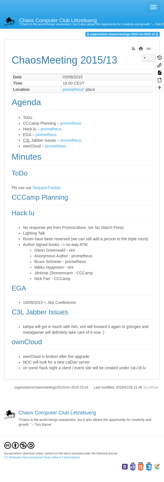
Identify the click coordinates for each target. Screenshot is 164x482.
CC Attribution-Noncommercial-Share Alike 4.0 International (42, 457)
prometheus (73, 89)
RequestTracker (46, 187)
